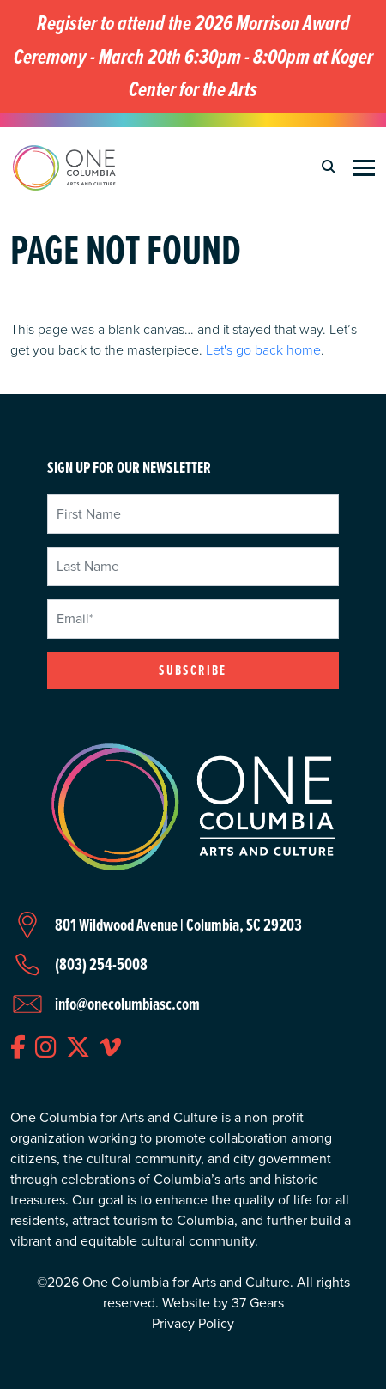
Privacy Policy (193, 1323)
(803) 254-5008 (101, 964)
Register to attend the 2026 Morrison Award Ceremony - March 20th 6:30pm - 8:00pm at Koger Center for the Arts (193, 56)
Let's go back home (263, 349)
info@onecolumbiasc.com (127, 1003)
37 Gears (258, 1303)
